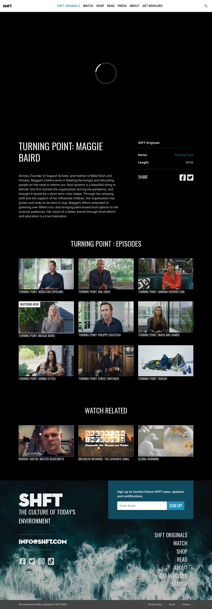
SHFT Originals (68, 6)
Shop (100, 6)
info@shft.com (43, 542)
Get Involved (152, 6)
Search (179, 584)
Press (122, 6)
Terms (172, 604)
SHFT (7, 6)
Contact (186, 604)
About (134, 6)
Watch (88, 6)
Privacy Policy (155, 604)
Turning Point (183, 155)
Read (111, 6)
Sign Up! (175, 505)
